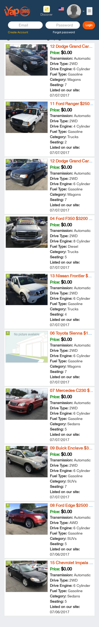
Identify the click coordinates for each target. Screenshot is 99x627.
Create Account (18, 32)
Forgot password (64, 32)
